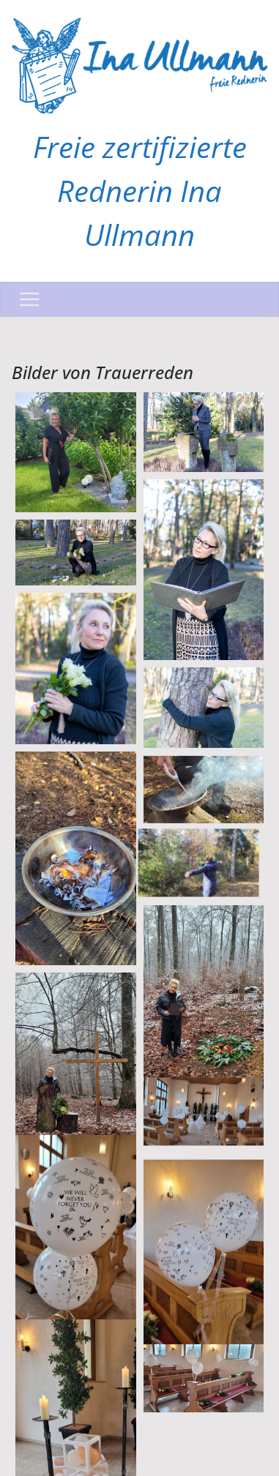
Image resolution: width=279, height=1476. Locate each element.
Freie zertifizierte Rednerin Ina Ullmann (140, 191)
